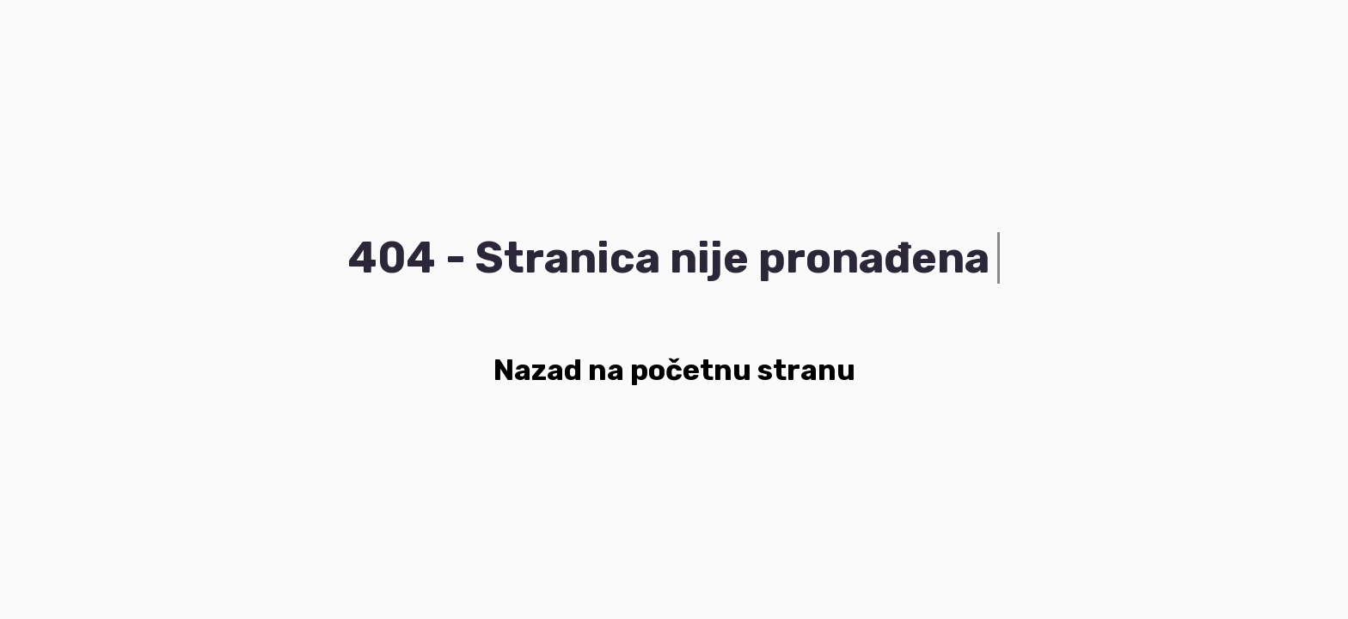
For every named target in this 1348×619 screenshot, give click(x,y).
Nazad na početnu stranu (674, 369)
